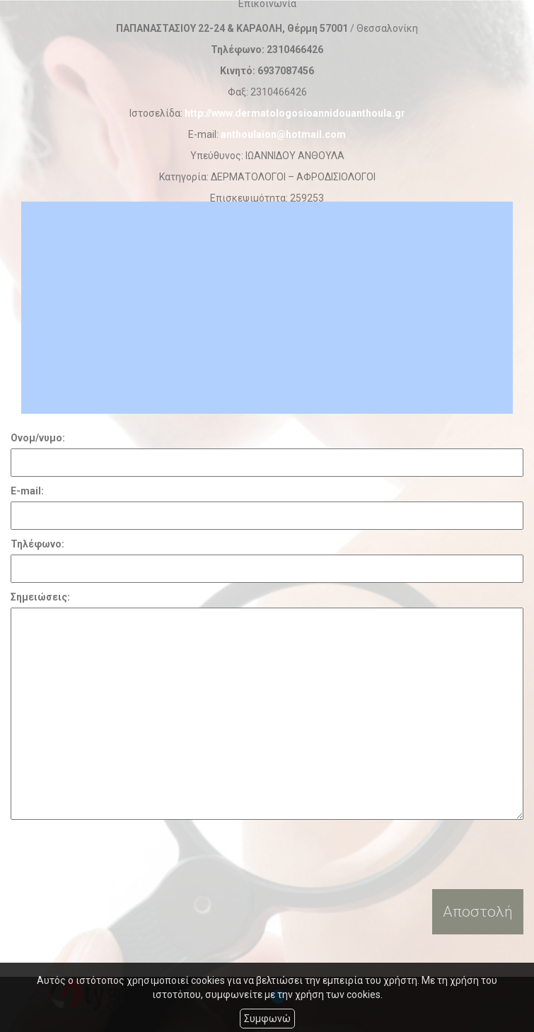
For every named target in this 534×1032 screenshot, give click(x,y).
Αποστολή (478, 911)
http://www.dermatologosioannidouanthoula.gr (295, 113)
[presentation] (118, 854)
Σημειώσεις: (40, 597)
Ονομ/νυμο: (38, 437)
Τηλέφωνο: (37, 544)
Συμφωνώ (267, 1018)
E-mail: (27, 491)
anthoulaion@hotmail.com (283, 134)
